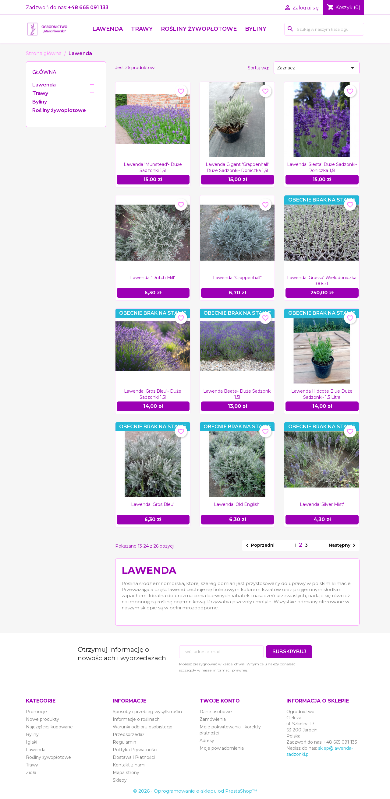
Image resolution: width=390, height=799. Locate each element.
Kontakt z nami (129, 765)
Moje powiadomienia (222, 748)
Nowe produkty (42, 719)
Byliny (255, 29)
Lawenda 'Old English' (237, 504)
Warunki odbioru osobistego (142, 727)
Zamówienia (213, 719)
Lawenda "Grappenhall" (237, 277)
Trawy (142, 29)
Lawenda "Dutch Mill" (153, 277)
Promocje (36, 711)
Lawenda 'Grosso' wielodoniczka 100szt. (321, 280)
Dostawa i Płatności (134, 757)
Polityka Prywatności (135, 749)
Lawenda (107, 29)
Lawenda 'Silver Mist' (322, 504)
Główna (44, 72)
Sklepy (120, 780)
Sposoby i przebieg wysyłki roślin (147, 711)
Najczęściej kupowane (49, 727)
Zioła (31, 772)
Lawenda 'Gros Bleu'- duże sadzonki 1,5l (152, 394)
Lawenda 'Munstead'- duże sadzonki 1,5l (153, 167)
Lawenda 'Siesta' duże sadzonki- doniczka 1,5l (322, 167)
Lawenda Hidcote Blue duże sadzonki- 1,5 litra (322, 394)
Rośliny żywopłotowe (199, 29)
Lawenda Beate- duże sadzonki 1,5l (237, 394)
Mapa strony (126, 772)
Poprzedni (259, 545)
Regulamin (124, 742)
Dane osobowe (216, 711)
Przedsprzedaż (128, 734)
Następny (343, 545)
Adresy (207, 740)
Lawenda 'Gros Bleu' (152, 504)
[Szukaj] (324, 29)
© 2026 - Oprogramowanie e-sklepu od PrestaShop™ (195, 791)
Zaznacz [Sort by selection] (316, 68)
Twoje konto (220, 701)
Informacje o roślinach (136, 719)
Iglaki (31, 742)
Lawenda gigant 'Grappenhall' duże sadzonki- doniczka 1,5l (237, 167)
